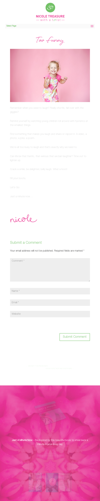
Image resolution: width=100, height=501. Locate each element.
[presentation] (29, 327)
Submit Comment (75, 337)
